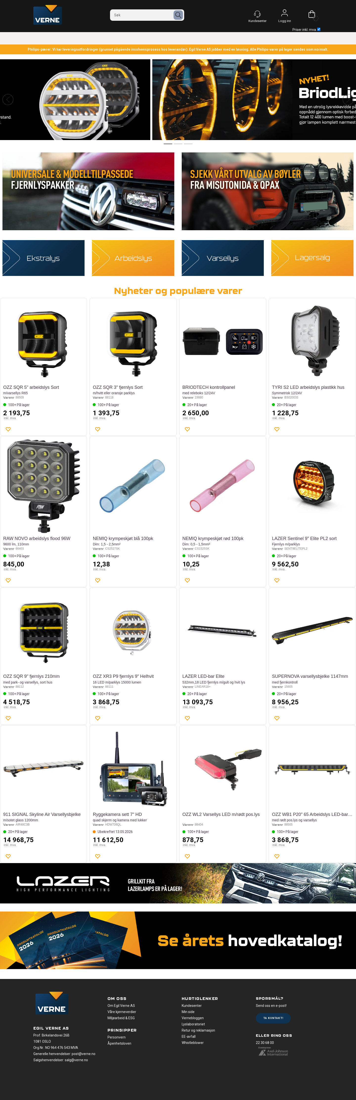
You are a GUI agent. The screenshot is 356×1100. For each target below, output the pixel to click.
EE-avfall (189, 1036)
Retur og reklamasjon (198, 1030)
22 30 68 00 (265, 1043)
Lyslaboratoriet (193, 1024)
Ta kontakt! (273, 1018)
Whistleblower (193, 1043)
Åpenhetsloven (119, 1043)
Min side (188, 1012)
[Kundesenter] (257, 14)
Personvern (117, 1037)
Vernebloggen (193, 1018)
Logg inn (284, 14)
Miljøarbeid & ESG (121, 1018)
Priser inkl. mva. (306, 30)
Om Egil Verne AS (121, 1006)
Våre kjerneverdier (122, 1012)
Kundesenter (192, 1006)
